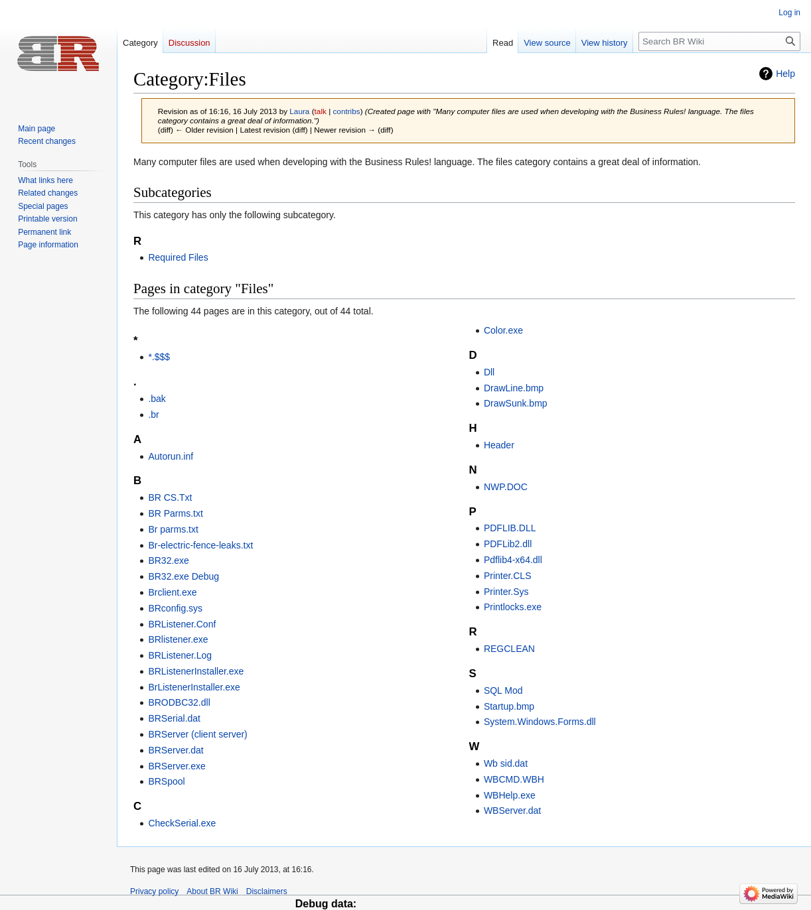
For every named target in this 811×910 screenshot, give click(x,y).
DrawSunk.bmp (516, 403)
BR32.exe (168, 560)
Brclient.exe (172, 592)
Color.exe (503, 330)
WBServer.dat (512, 810)
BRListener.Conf (182, 624)
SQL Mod (503, 690)
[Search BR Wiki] (719, 41)
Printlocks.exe (513, 607)
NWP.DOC (506, 487)
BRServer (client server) (197, 734)
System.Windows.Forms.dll (540, 721)
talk (321, 111)
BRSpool (166, 781)
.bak (156, 398)
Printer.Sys (506, 591)
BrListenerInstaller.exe (194, 687)
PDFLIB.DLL (510, 528)
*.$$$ (159, 357)
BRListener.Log (180, 655)
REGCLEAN (509, 648)
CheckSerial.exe (182, 823)
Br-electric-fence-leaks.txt (200, 545)
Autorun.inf (170, 456)
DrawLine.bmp (514, 388)
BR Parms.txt (175, 513)
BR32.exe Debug (183, 576)
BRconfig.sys (175, 608)
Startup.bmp (509, 706)
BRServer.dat (175, 750)
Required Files (178, 257)
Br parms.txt (173, 529)
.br (153, 414)
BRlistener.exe (178, 639)
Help (785, 73)
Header (499, 445)
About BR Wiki (212, 891)
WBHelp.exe (510, 795)
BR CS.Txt (170, 497)
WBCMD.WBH (514, 779)
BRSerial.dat (174, 718)
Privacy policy (154, 891)
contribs (346, 111)
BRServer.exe (176, 766)
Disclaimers (266, 891)
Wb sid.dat (506, 763)
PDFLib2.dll (508, 544)
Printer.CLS (508, 575)
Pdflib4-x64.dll (513, 559)
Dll (489, 372)
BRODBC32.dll (179, 702)
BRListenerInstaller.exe (196, 671)
